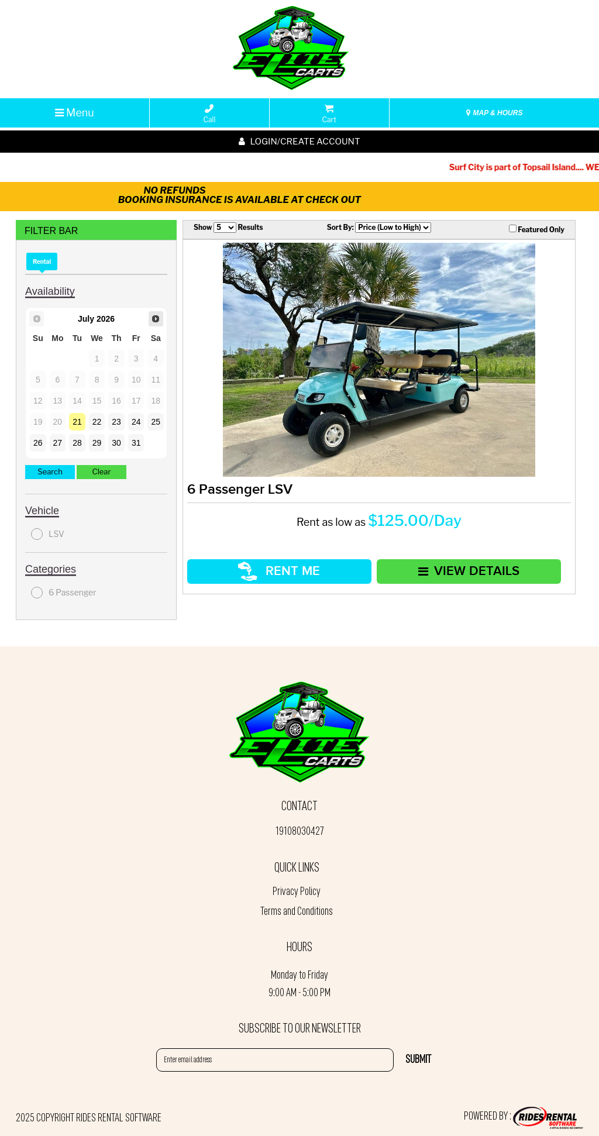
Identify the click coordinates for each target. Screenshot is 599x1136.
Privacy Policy (297, 892)
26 (38, 442)
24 (136, 421)
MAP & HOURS (494, 113)
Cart (329, 114)
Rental (42, 261)
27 (58, 442)
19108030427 (299, 832)
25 (155, 421)
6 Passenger (64, 592)
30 (116, 442)
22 (97, 421)
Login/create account (299, 141)
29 (97, 442)
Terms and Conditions (296, 912)
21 (77, 421)
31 (136, 442)
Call (210, 114)
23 (116, 421)
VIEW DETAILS (468, 571)
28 (77, 442)
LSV (47, 534)
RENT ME (279, 571)
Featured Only (536, 229)
